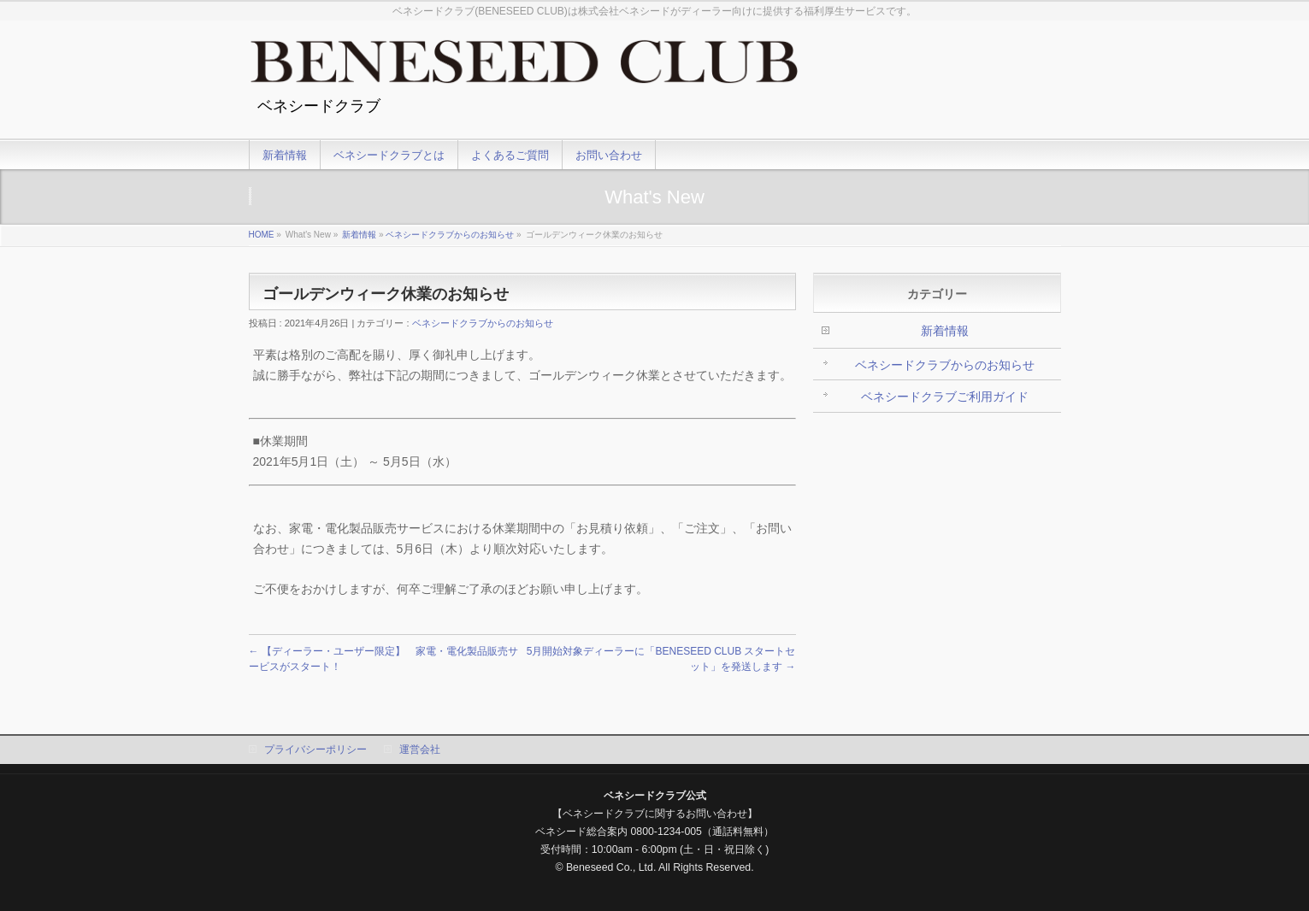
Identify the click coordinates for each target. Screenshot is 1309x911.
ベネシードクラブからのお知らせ (450, 234)
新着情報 (359, 234)
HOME (261, 234)
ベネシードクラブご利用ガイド (945, 396)
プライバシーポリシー (315, 749)
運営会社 (419, 749)
